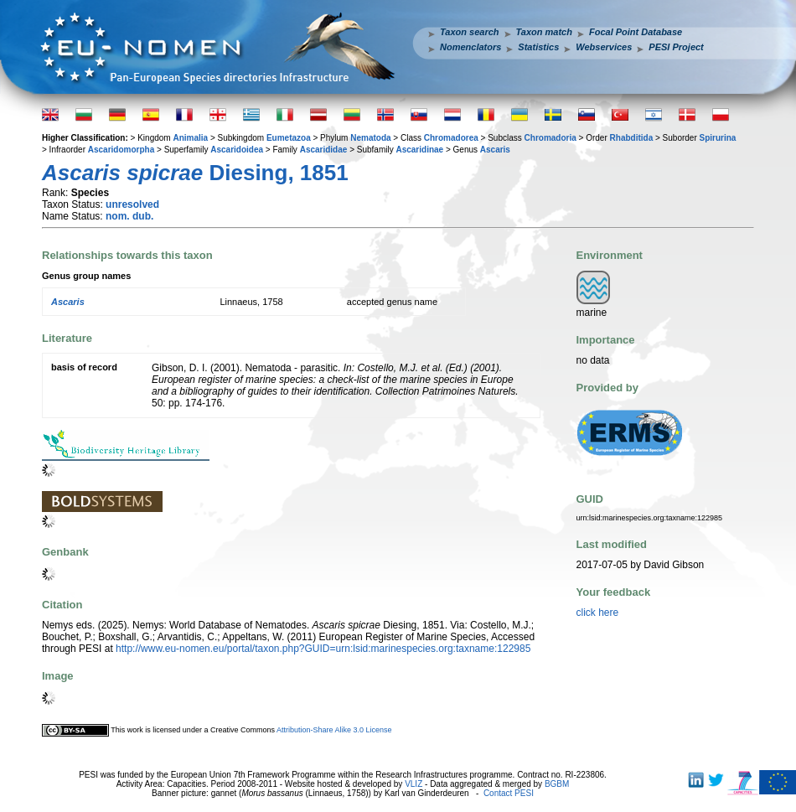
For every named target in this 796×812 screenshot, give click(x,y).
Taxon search (469, 32)
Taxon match (544, 32)
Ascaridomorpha (121, 149)
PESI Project (676, 47)
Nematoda (370, 137)
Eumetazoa (288, 137)
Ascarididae (324, 149)
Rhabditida (632, 137)
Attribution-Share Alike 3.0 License (334, 730)
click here (597, 612)
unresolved (132, 204)
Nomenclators (470, 47)
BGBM (557, 784)
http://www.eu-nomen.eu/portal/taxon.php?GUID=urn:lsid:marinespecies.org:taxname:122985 (323, 648)
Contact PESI (508, 793)
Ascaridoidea (236, 149)
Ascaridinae (419, 149)
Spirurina (718, 137)
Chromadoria (550, 137)
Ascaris (495, 149)
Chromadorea (451, 137)
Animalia (190, 137)
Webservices (604, 47)
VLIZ (413, 784)
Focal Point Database (635, 32)
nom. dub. (129, 216)
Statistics (538, 47)
